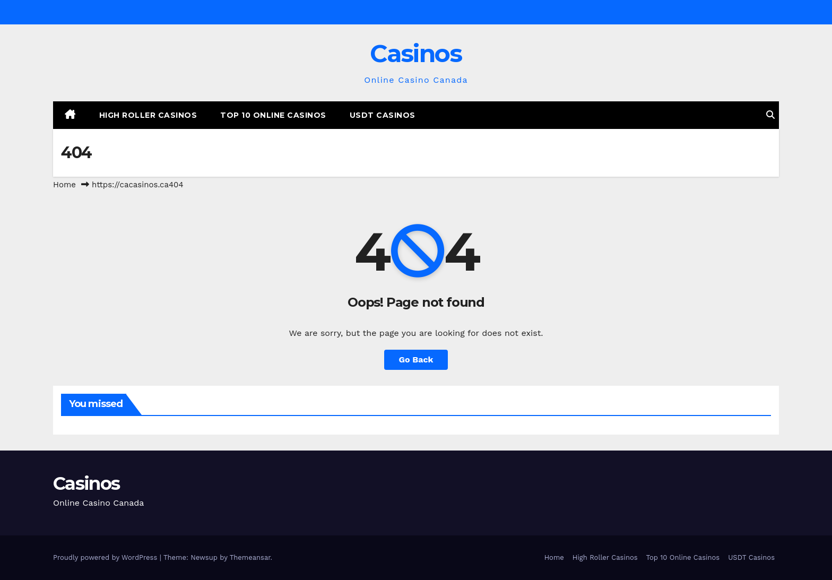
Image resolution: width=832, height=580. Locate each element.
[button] (770, 115)
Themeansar (250, 557)
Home (64, 184)
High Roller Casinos (148, 115)
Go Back (416, 359)
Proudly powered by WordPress (106, 557)
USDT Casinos (382, 115)
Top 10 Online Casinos (273, 115)
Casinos (416, 53)
